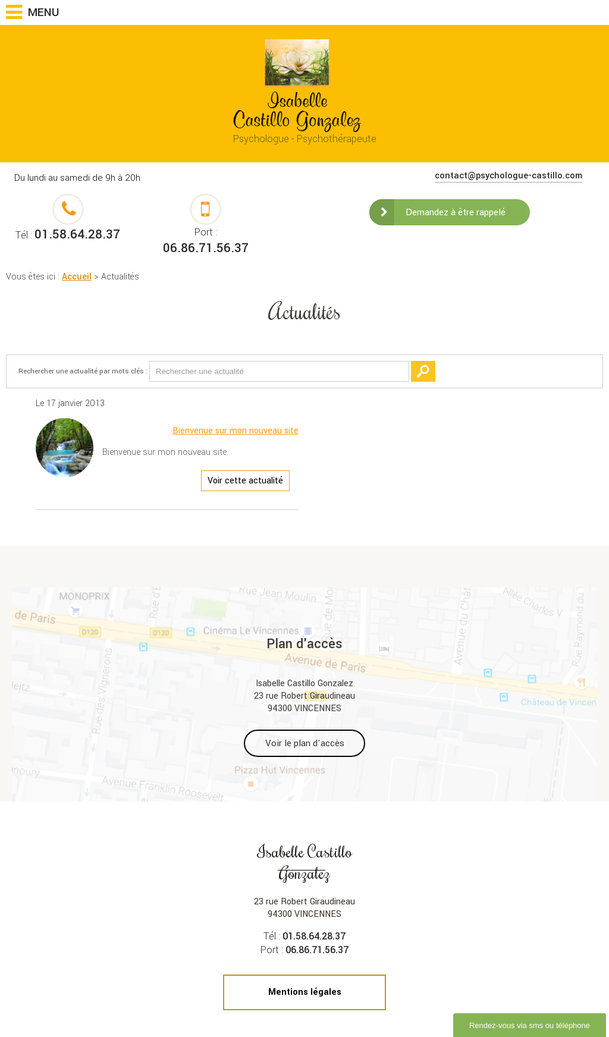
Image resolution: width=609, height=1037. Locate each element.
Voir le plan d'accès (304, 743)
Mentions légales (304, 992)
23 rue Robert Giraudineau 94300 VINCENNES (304, 880)
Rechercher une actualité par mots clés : (82, 371)
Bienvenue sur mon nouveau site (235, 431)
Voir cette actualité (245, 480)
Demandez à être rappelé (456, 212)
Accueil (77, 277)
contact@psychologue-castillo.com (508, 175)
